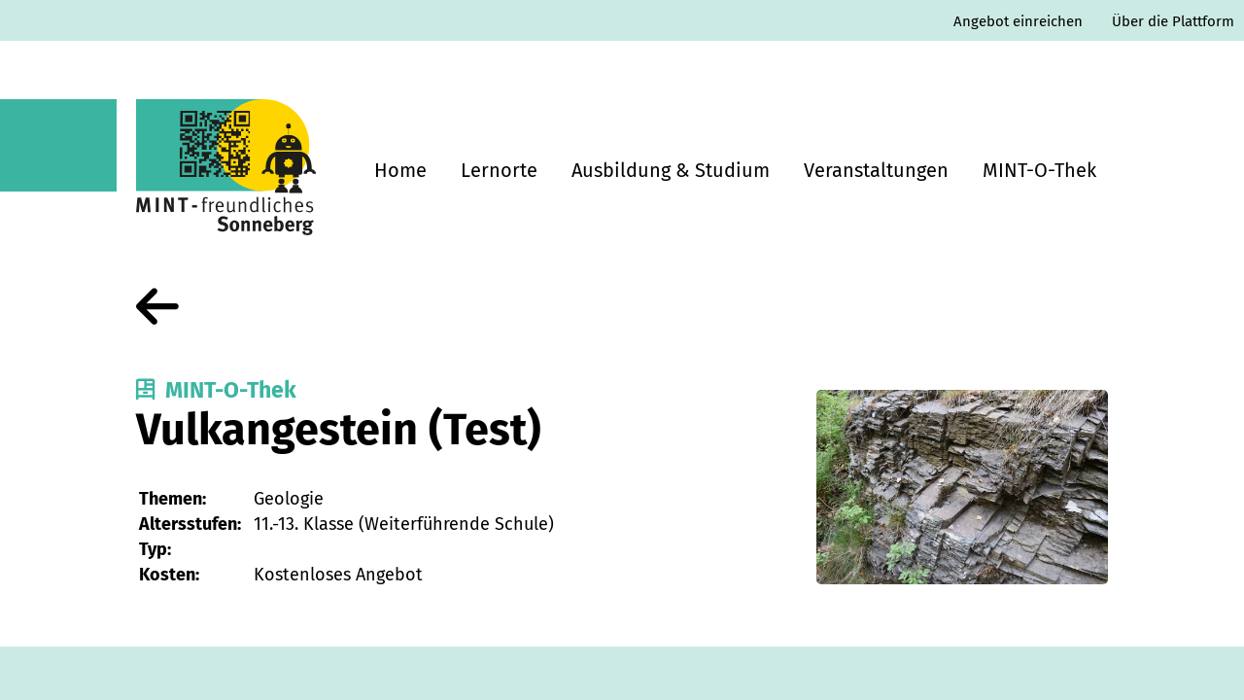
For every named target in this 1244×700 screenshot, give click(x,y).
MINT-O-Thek (1039, 170)
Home (400, 170)
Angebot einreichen (1018, 21)
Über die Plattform (1173, 21)
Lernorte (499, 170)
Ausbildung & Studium (670, 170)
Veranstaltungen (876, 170)
